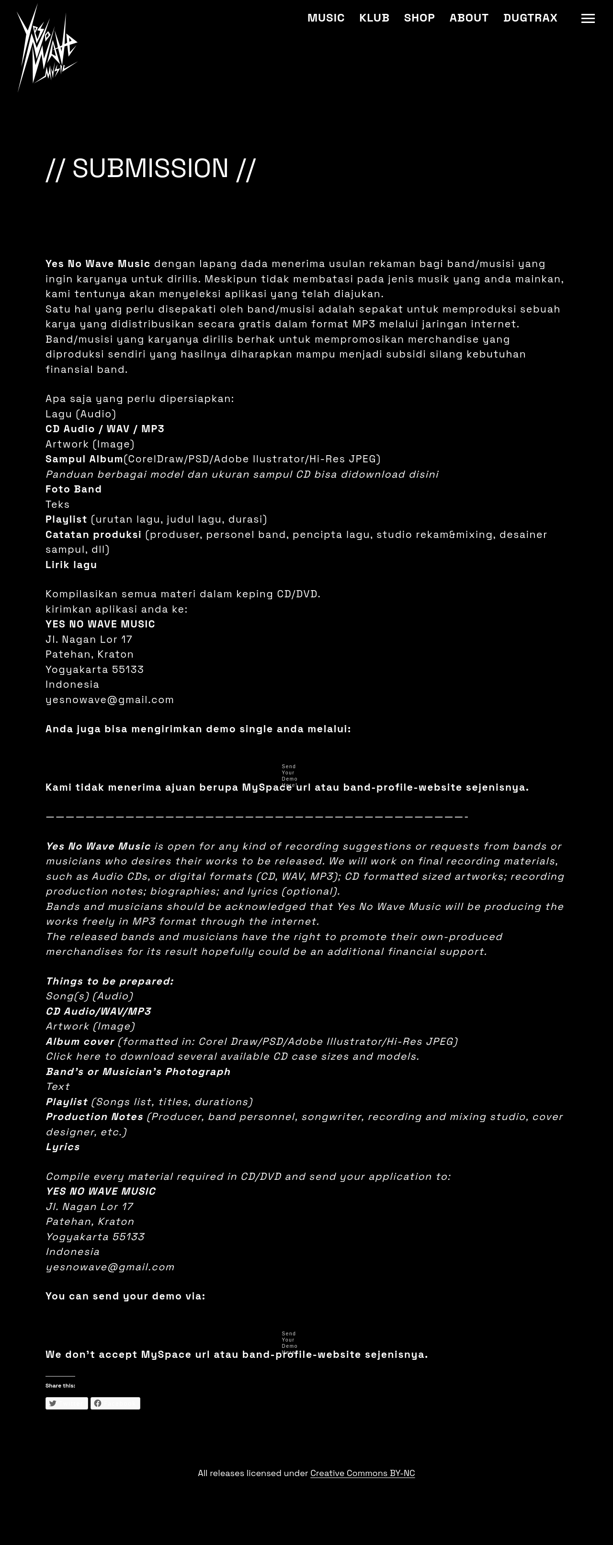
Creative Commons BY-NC (362, 1472)
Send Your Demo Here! (290, 764)
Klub (374, 17)
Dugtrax (530, 17)
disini (424, 474)
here (88, 1056)
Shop (419, 17)
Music (326, 17)
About (469, 17)
